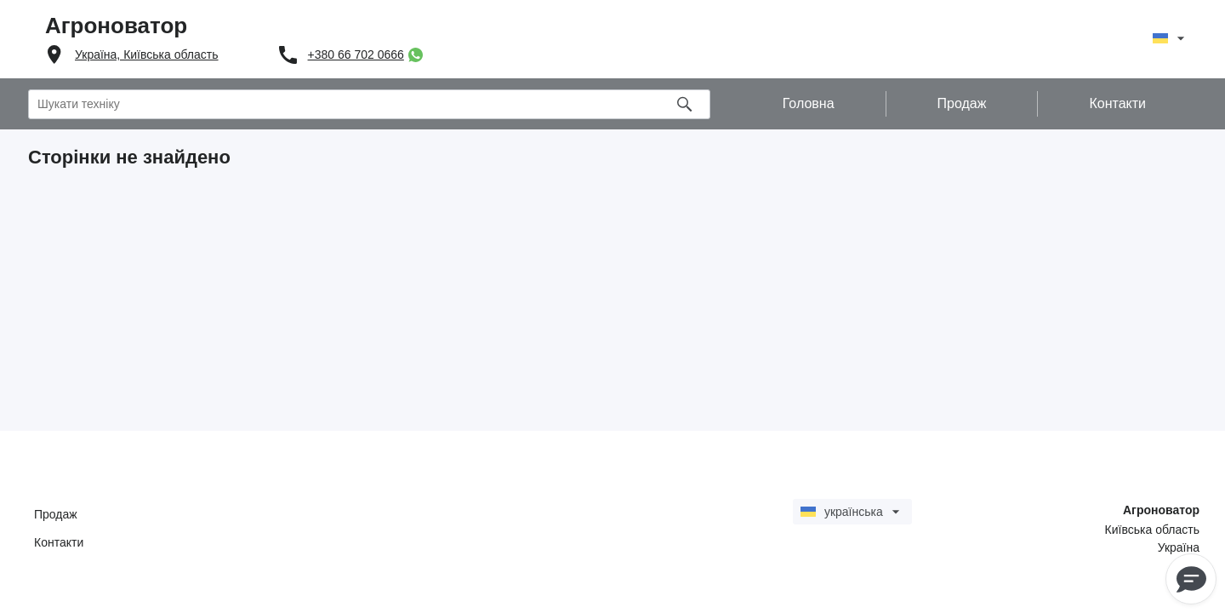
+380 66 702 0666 (356, 54)
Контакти (58, 542)
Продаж (55, 514)
